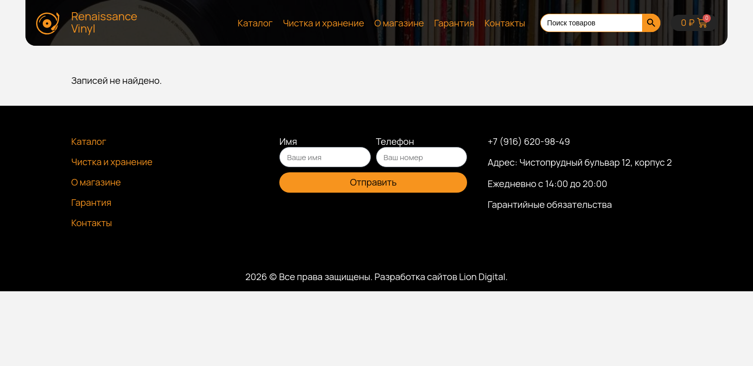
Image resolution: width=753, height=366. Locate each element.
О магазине (399, 23)
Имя (288, 141)
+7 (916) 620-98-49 (528, 141)
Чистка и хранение (323, 23)
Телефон (395, 141)
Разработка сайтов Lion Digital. (441, 276)
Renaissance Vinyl (104, 22)
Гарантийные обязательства (549, 204)
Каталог (255, 23)
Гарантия (454, 23)
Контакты (504, 23)
